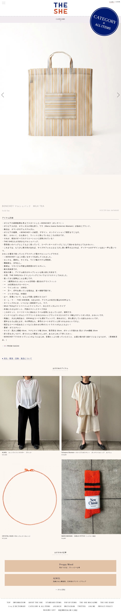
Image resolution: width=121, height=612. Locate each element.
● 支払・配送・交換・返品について (17, 358)
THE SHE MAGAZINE (88, 602)
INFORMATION (19, 602)
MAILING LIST (49, 610)
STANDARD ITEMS (54, 602)
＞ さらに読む (61, 589)
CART (112, 2)
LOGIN (118, 2)
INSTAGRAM (69, 606)
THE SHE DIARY (107, 602)
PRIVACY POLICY (105, 606)
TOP (8, 602)
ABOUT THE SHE (35, 602)
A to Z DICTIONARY (17, 606)
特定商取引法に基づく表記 (67, 610)
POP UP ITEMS (70, 602)
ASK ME (91, 606)
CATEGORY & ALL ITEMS (39, 606)
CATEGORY (60, 19)
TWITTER (82, 606)
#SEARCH (57, 606)
